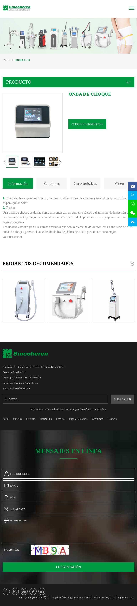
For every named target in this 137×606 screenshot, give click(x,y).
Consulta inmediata (91, 124)
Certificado (97, 419)
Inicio (7, 60)
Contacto (112, 419)
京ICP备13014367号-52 (37, 597)
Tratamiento (46, 419)
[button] (9, 162)
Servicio (60, 419)
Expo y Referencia (78, 419)
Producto (22, 60)
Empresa (17, 419)
